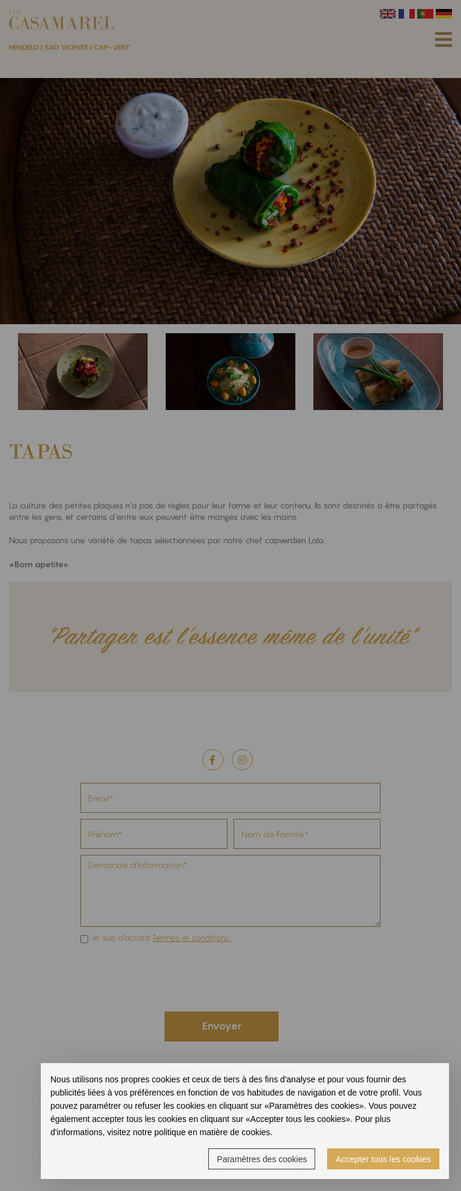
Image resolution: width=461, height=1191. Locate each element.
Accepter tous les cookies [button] (383, 1159)
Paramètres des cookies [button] (262, 1159)
